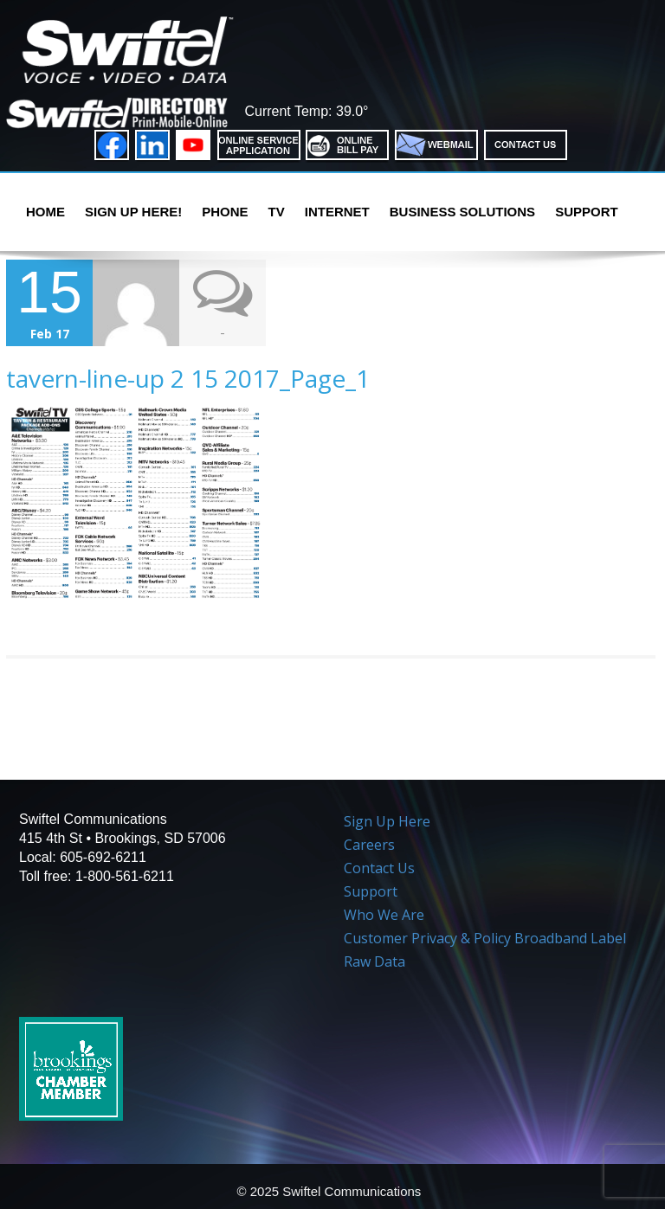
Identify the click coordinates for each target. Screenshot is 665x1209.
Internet (337, 211)
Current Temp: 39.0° (306, 111)
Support (586, 211)
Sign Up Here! (133, 211)
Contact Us (379, 868)
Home (45, 211)
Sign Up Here (387, 821)
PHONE (225, 211)
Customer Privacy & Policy (427, 938)
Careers (369, 844)
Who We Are (384, 914)
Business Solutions (462, 211)
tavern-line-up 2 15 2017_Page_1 (188, 378)
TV (276, 211)
